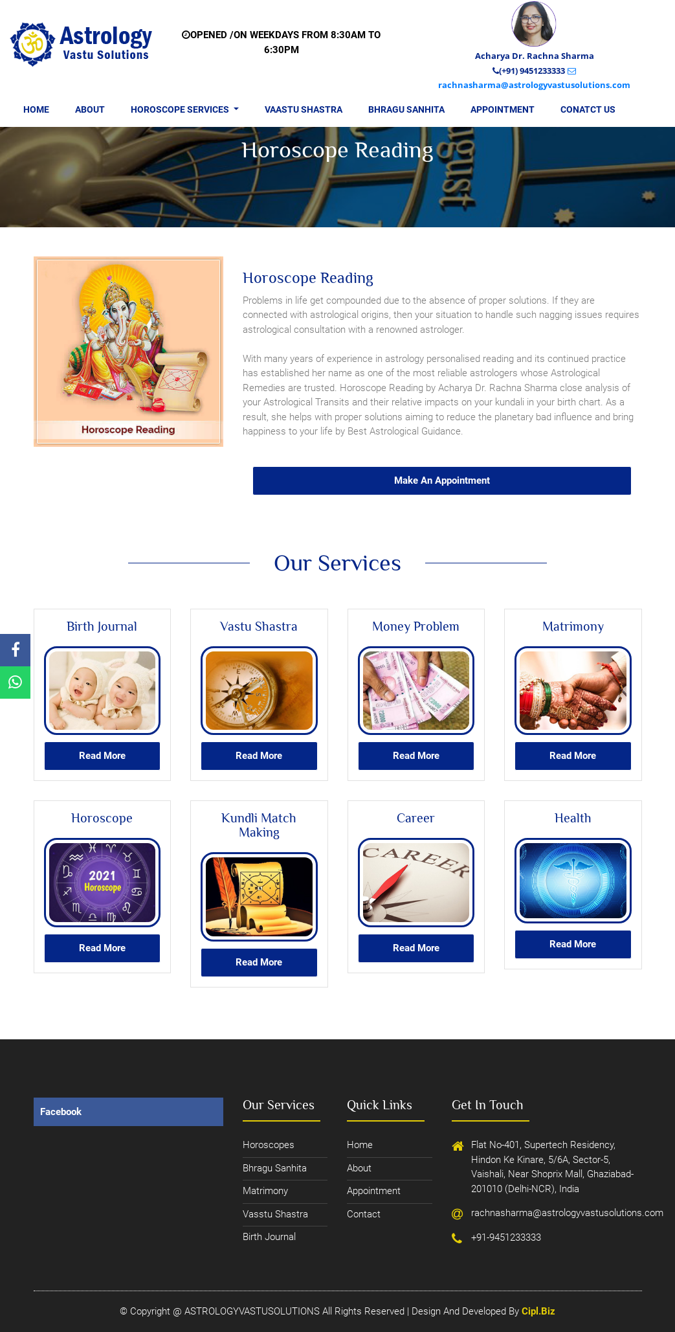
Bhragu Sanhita (406, 109)
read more (102, 756)
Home (36, 109)
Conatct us (587, 109)
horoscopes (268, 1145)
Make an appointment (442, 480)
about (359, 1168)
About (90, 109)
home (360, 1145)
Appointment (502, 109)
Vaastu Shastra (303, 109)
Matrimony (265, 1191)
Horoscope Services (191, 108)
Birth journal (269, 1237)
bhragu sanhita (275, 1168)
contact (364, 1214)
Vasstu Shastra (275, 1214)
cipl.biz (538, 1311)
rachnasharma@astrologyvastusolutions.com (518, 1213)
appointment (374, 1191)
